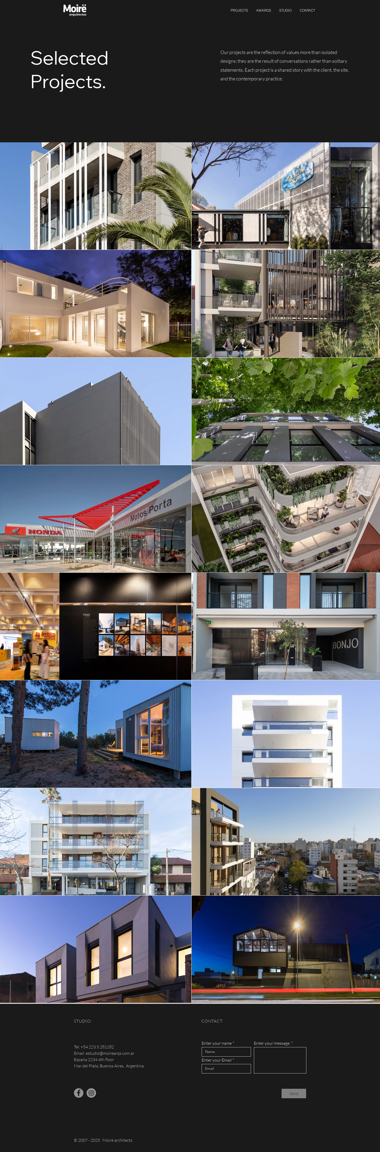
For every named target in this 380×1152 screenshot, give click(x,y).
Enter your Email (217, 1060)
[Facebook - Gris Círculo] (78, 1093)
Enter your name (217, 1043)
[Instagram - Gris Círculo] (91, 1093)
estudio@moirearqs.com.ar (110, 1053)
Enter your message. (272, 1043)
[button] (239, 10)
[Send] (294, 1093)
